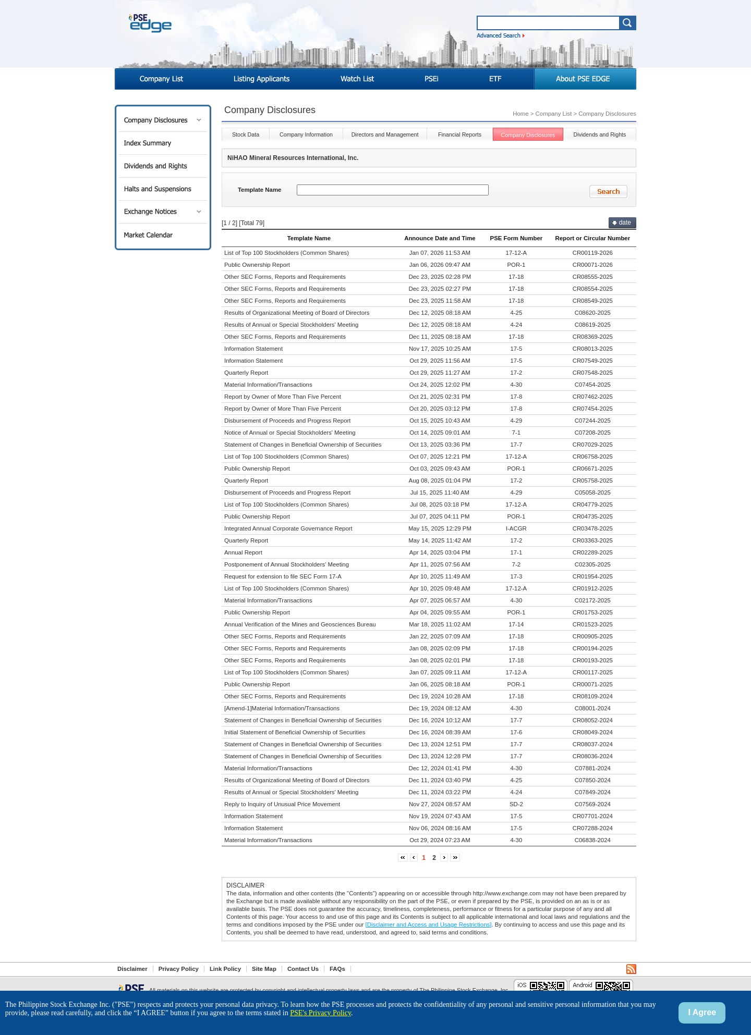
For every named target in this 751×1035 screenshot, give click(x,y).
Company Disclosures (163, 120)
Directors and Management (385, 134)
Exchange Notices (163, 212)
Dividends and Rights (163, 166)
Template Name (259, 190)
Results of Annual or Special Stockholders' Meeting (291, 325)
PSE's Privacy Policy (320, 1013)
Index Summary (163, 143)
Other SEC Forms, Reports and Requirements (285, 277)
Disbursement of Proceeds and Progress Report (287, 420)
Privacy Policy (179, 969)
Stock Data (245, 134)
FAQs (337, 969)
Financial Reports (459, 134)
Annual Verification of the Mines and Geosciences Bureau (300, 624)
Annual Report (243, 552)
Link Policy (225, 969)
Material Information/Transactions (268, 384)
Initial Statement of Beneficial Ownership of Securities (294, 732)
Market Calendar (163, 235)
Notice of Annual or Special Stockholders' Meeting (290, 432)
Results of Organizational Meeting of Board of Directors (297, 313)
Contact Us (303, 969)
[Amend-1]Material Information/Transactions (282, 708)
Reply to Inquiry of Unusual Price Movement (282, 804)
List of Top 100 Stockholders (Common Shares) (286, 253)
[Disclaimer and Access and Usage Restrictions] (429, 924)
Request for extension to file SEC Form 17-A (283, 576)
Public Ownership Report (257, 265)
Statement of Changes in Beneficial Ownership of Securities (302, 444)
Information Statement (253, 349)
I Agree (702, 1012)
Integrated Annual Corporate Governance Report (288, 528)
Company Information (306, 134)
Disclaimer (132, 969)
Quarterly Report (246, 372)
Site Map (264, 969)
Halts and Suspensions (163, 189)
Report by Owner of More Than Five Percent (282, 396)
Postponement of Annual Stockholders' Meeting (286, 564)
